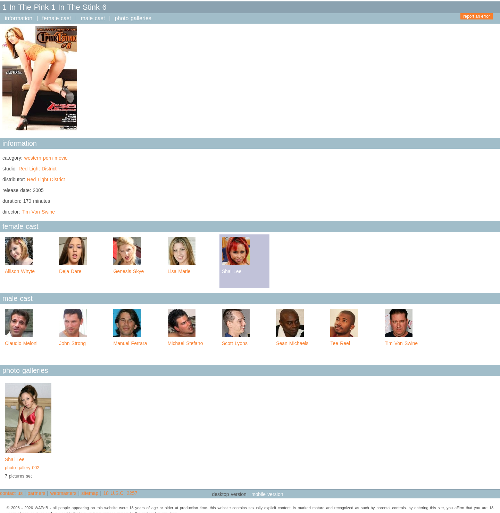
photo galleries (133, 18)
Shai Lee (28, 464)
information (18, 18)
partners (36, 493)
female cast (56, 18)
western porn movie (46, 158)
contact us (11, 493)
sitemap (89, 493)
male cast (93, 18)
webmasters (63, 493)
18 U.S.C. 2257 (120, 493)
